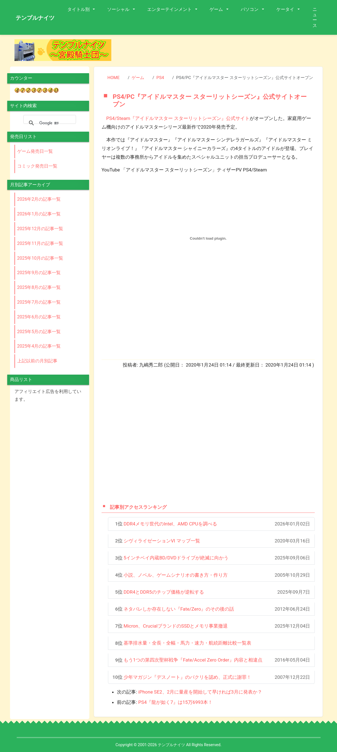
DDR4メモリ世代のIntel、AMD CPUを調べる (170, 524)
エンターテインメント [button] (170, 9)
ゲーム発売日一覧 (35, 151)
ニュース (315, 17)
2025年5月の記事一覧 (39, 331)
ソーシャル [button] (119, 9)
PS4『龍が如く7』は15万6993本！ (175, 702)
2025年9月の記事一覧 (39, 272)
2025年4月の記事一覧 (39, 346)
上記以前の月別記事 (37, 360)
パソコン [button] (250, 9)
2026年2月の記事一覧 (39, 199)
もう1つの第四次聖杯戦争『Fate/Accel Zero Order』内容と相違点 (193, 660)
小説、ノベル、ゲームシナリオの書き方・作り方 (176, 575)
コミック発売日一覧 (37, 166)
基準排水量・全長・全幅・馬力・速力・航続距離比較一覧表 (187, 643)
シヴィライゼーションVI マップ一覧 (162, 541)
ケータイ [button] (285, 9)
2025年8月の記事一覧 (39, 287)
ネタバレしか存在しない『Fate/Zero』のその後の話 (179, 609)
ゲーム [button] (217, 9)
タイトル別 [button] (79, 9)
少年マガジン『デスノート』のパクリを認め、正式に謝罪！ (187, 677)
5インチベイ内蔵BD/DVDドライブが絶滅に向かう (176, 558)
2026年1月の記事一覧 (39, 214)
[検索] (48, 123)
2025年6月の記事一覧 (39, 317)
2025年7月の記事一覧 (39, 302)
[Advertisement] (221, 51)
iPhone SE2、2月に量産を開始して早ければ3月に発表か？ (200, 692)
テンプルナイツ (35, 17)
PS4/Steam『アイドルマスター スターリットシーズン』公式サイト (178, 118)
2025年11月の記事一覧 (40, 243)
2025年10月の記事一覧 (40, 258)
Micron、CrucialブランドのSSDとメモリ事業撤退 (176, 626)
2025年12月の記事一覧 (40, 228)
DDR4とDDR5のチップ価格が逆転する (164, 592)
